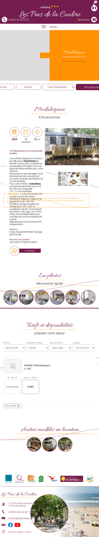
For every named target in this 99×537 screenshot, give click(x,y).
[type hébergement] (58, 87)
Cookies (28, 532)
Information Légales (15, 532)
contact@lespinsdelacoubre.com (24, 518)
